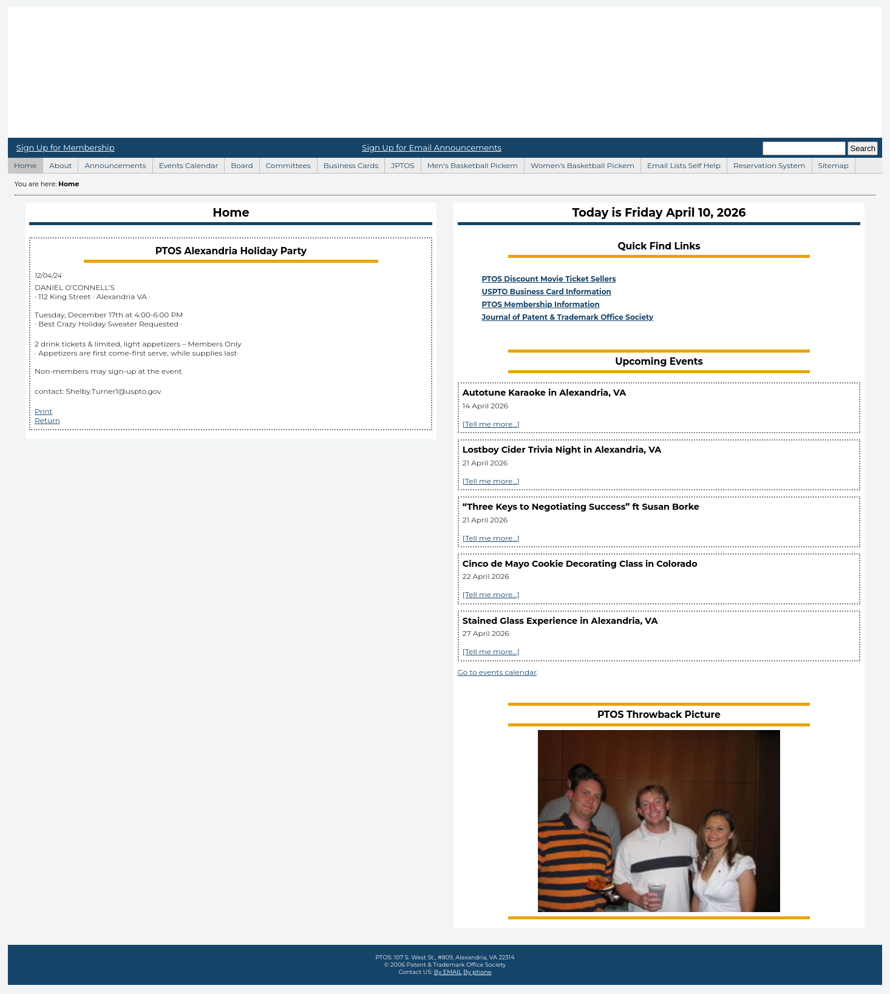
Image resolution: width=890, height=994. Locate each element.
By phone (477, 972)
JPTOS (399, 164)
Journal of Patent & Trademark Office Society (568, 317)
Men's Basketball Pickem (469, 164)
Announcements (112, 164)
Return (47, 420)
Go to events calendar (497, 672)
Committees (285, 164)
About (57, 164)
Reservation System (766, 164)
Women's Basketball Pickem (579, 164)
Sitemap (830, 164)
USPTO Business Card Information (546, 291)
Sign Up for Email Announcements (431, 147)
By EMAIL (448, 972)
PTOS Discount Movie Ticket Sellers (549, 278)
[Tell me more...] (491, 423)
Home (445, 72)
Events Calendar (185, 164)
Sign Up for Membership (65, 147)
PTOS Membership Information (541, 304)
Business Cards (348, 164)
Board (238, 164)
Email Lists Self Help (680, 164)
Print (43, 411)
